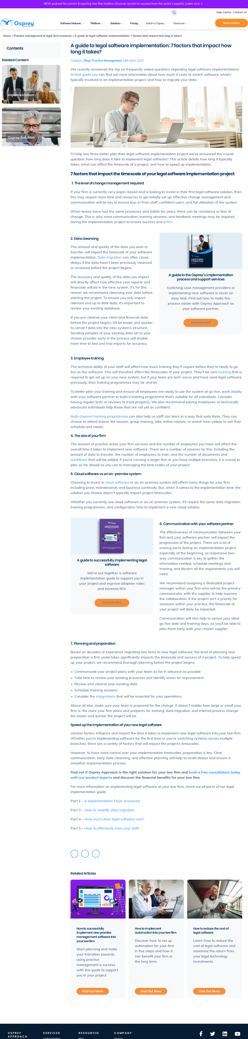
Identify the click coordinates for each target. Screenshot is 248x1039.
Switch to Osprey (155, 23)
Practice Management (107, 60)
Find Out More (93, 991)
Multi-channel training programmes (99, 417)
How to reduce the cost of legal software (211, 930)
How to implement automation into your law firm (156, 930)
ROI (169, 222)
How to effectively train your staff (111, 828)
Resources (179, 23)
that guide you (86, 75)
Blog (87, 60)
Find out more (200, 322)
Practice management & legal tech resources (43, 36)
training (224, 372)
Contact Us (240, 12)
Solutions (115, 23)
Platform (96, 23)
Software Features (70, 23)
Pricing (134, 23)
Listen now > (193, 4)
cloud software (117, 483)
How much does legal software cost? (114, 819)
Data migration (109, 258)
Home (7, 36)
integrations (105, 697)
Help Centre (223, 12)
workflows (79, 460)
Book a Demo (231, 23)
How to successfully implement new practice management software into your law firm (97, 934)
